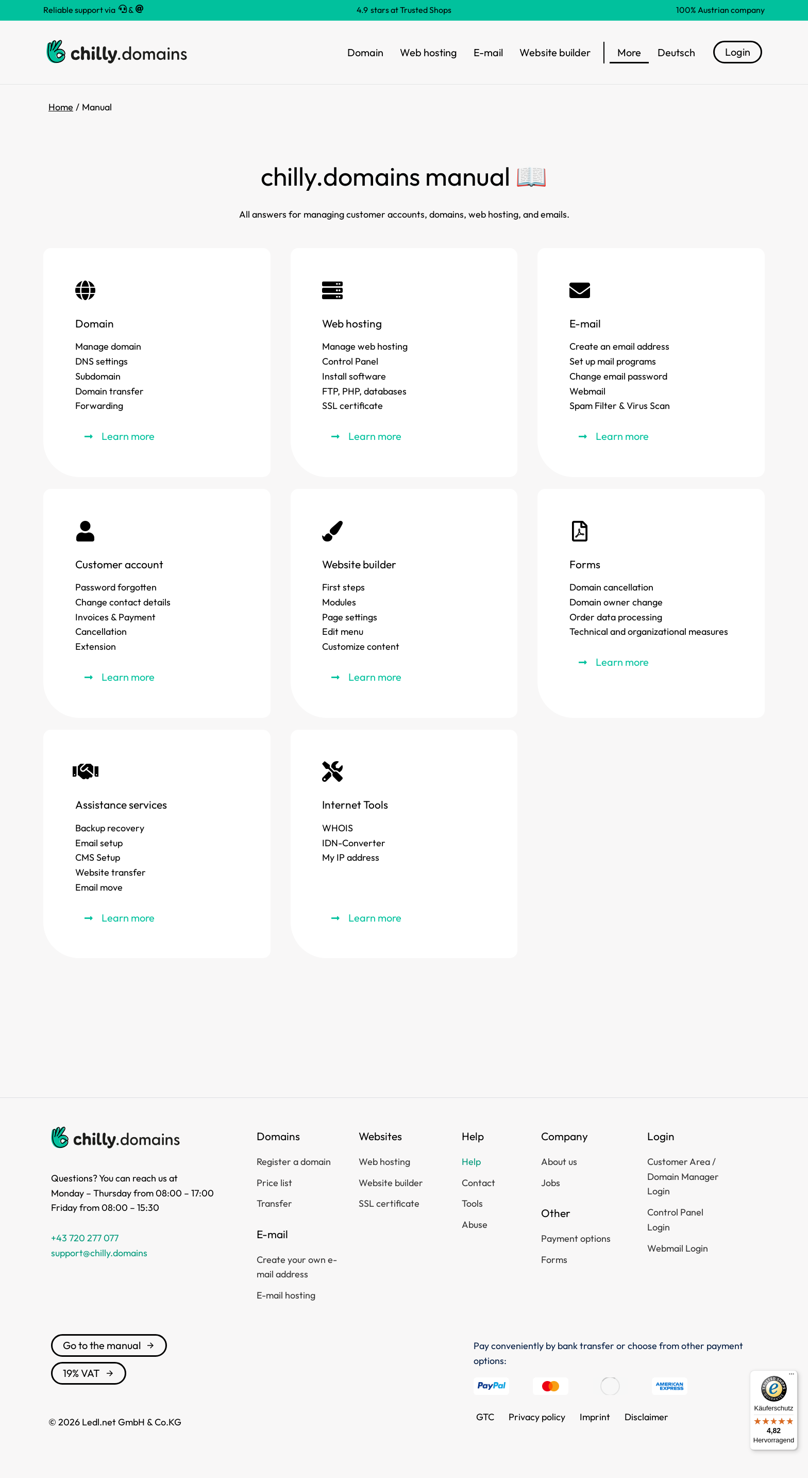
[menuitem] (676, 52)
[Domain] (157, 362)
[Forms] (651, 603)
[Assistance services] (157, 844)
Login (737, 51)
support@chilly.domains (99, 1253)
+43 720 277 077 (85, 1238)
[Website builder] (404, 603)
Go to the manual (109, 1345)
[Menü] (791, 1376)
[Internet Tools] (404, 844)
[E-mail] (651, 362)
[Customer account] (157, 603)
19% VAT (88, 1373)
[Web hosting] (404, 362)
